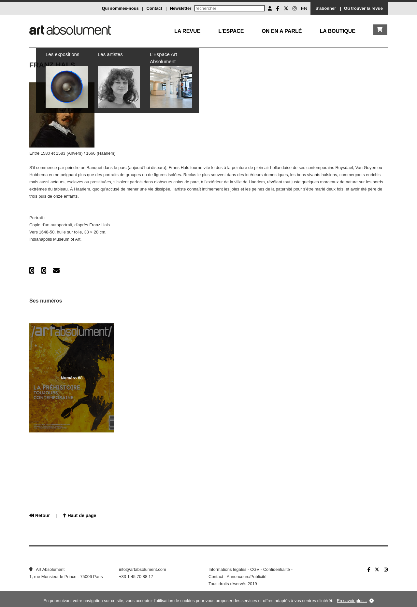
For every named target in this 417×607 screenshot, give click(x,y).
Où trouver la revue (363, 8)
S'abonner (325, 8)
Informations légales (227, 569)
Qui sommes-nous (120, 8)
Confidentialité (276, 569)
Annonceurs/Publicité (246, 576)
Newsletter (181, 8)
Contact (154, 8)
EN (304, 8)
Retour (39, 515)
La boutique (337, 31)
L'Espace (231, 31)
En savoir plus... (352, 600)
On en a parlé (282, 31)
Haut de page (79, 515)
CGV (254, 569)
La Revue (187, 31)
